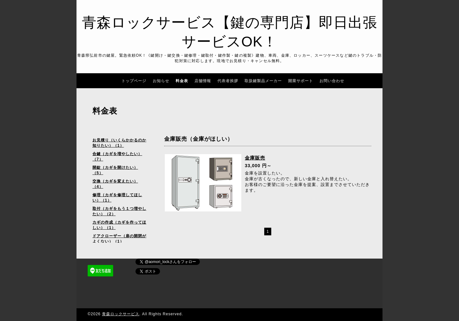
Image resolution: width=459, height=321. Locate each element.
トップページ (133, 81)
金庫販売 (255, 157)
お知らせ (161, 81)
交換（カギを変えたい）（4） (115, 184)
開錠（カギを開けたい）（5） (115, 170)
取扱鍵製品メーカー (263, 81)
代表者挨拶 (227, 81)
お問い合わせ (331, 81)
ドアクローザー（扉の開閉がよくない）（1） (119, 239)
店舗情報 (202, 81)
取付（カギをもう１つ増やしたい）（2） (119, 211)
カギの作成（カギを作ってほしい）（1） (119, 225)
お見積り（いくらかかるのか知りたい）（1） (119, 143)
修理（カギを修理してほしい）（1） (117, 198)
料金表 (182, 81)
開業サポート (300, 81)
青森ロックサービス (120, 314)
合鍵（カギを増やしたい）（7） (117, 156)
